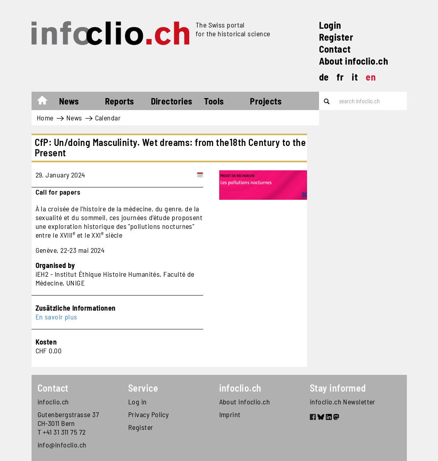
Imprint (230, 414)
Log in (137, 401)
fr (340, 77)
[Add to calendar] (200, 174)
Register (336, 37)
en (371, 77)
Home (46, 102)
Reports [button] (119, 101)
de (324, 77)
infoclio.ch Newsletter (342, 401)
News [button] (69, 101)
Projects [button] (265, 101)
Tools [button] (214, 101)
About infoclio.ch (353, 61)
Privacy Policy (148, 414)
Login (330, 25)
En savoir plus (56, 316)
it (355, 77)
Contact (335, 49)
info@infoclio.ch (62, 444)
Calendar (108, 117)
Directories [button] (171, 101)
